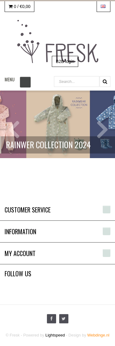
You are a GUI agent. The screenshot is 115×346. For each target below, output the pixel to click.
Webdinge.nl (98, 335)
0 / (19, 6)
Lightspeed (55, 335)
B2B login (65, 61)
